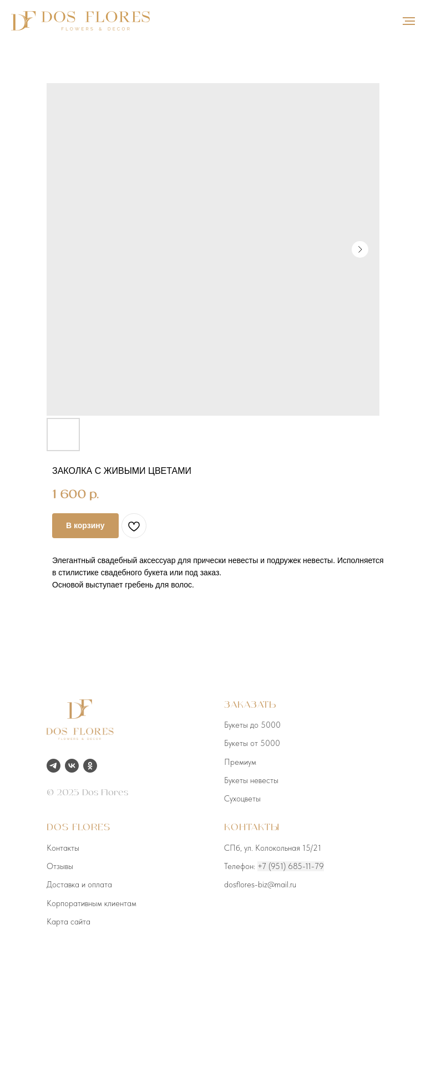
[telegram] (53, 766)
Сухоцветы (242, 799)
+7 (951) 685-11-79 (290, 866)
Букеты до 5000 (252, 725)
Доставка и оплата (79, 885)
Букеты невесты (251, 780)
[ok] (90, 766)
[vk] (72, 766)
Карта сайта (68, 922)
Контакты (63, 848)
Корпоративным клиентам (91, 903)
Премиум (240, 762)
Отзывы (60, 866)
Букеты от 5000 (252, 743)
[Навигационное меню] (409, 21)
